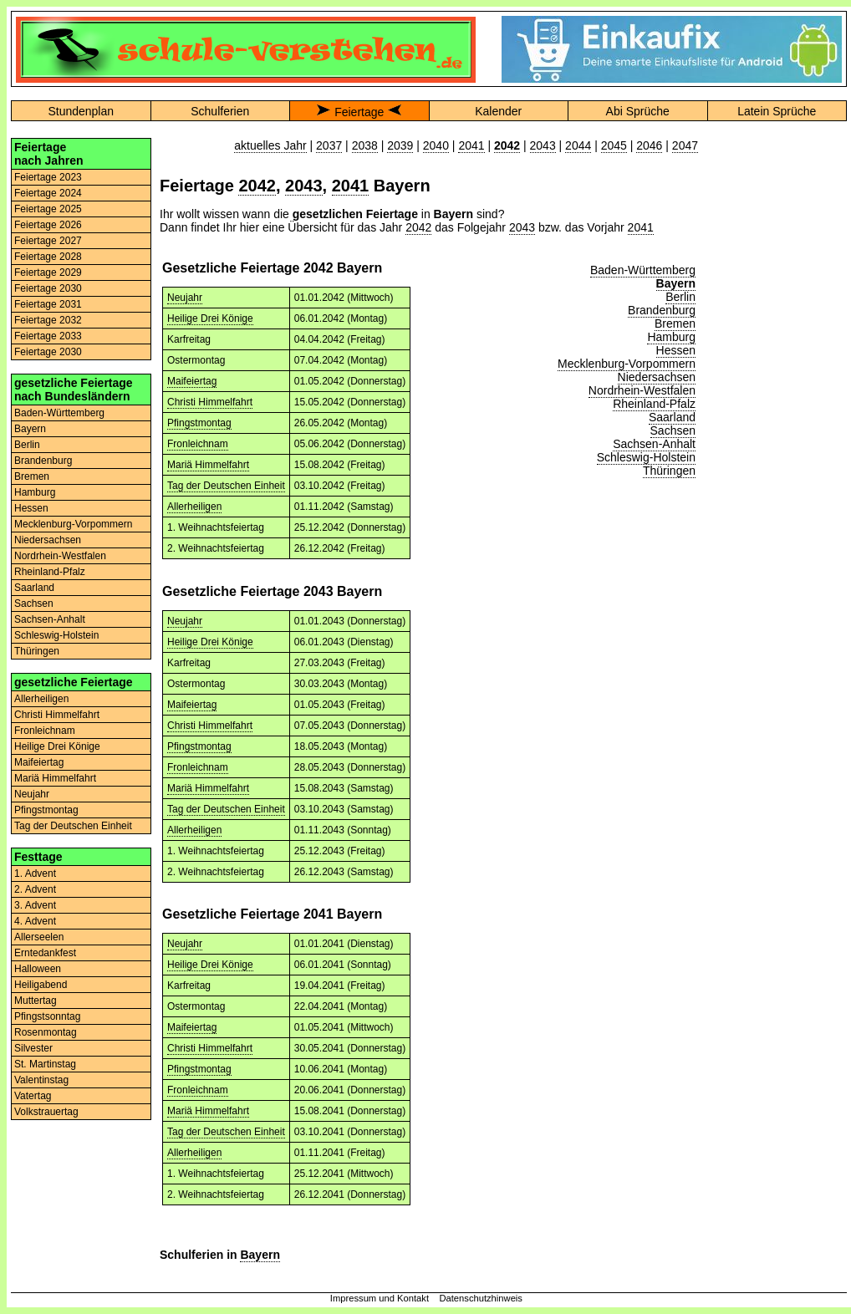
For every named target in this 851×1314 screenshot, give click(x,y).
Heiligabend (40, 985)
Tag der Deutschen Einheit (73, 826)
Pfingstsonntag (47, 1016)
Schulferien (220, 111)
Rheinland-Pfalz (49, 572)
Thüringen (36, 651)
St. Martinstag (45, 1064)
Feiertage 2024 (48, 193)
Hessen (31, 508)
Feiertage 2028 (48, 256)
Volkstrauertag (46, 1112)
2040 (436, 145)
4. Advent (35, 921)
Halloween (37, 969)
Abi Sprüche (638, 111)
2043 (543, 145)
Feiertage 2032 (48, 320)
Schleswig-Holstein (56, 635)
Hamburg (34, 492)
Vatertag (32, 1096)
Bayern (30, 429)
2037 (329, 145)
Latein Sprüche (776, 111)
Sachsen (34, 603)
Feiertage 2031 (48, 304)
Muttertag (35, 1000)
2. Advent (35, 889)
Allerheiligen (41, 699)
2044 (578, 145)
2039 (400, 145)
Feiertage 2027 (48, 241)
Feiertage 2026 (48, 225)
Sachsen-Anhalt (49, 619)
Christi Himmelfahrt (56, 715)
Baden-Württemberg (59, 413)
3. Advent (35, 905)
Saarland (34, 587)
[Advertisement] (776, 388)
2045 (614, 145)
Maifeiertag (39, 762)
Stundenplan (81, 111)
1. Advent (35, 873)
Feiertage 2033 (48, 336)
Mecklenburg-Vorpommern (73, 524)
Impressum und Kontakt (379, 1298)
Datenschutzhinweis (480, 1298)
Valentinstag (41, 1080)
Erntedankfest (45, 953)
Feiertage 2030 (48, 288)
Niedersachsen (47, 540)
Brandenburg (43, 460)
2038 (365, 145)
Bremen (31, 476)
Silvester (33, 1048)
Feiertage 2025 (48, 209)
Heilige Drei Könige (57, 746)
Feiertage (359, 112)
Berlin (27, 445)
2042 (257, 185)
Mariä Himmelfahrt (55, 778)
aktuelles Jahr (270, 145)
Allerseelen (39, 937)
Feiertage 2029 (48, 272)
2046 (649, 145)
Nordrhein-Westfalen (60, 556)
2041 (471, 145)
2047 (685, 145)
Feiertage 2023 (48, 177)
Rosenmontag (45, 1032)
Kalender (498, 111)
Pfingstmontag (46, 810)
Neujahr (31, 794)
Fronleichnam (44, 730)
